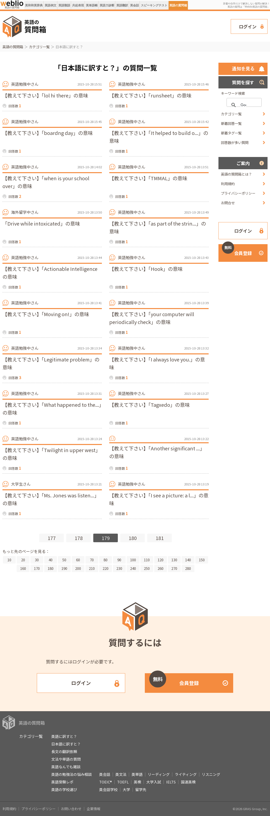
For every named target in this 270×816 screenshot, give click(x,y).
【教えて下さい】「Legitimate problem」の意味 (50, 363)
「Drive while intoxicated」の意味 (41, 223)
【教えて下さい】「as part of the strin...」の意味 (157, 227)
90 (119, 559)
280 (188, 568)
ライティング (186, 774)
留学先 (140, 789)
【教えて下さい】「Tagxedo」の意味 (149, 404)
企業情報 (93, 808)
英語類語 (64, 5)
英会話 (134, 5)
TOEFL (123, 781)
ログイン (247, 26)
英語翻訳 (122, 5)
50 (64, 559)
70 (92, 559)
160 (23, 568)
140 (188, 559)
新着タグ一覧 (231, 132)
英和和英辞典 (34, 5)
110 (147, 559)
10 (9, 559)
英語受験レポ (62, 781)
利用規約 (228, 183)
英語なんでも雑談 (66, 766)
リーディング (159, 774)
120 (160, 559)
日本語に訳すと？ (66, 743)
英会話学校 (108, 789)
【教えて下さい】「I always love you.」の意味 (157, 363)
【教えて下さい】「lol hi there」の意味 (45, 95)
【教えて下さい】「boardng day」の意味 (47, 132)
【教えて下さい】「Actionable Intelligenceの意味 (49, 272)
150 (202, 559)
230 (119, 568)
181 (160, 537)
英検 (137, 781)
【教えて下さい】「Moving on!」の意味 (45, 314)
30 (37, 559)
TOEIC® (105, 781)
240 (133, 568)
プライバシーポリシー (238, 193)
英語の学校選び (64, 789)
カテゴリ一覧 (39, 46)
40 (51, 559)
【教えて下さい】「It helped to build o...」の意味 (158, 136)
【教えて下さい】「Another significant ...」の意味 (157, 452)
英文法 (120, 774)
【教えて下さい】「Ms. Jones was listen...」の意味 (50, 499)
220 (105, 568)
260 (160, 568)
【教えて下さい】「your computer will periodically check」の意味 (151, 318)
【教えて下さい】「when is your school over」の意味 (45, 182)
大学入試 (153, 781)
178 (79, 537)
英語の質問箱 (178, 5)
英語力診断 (107, 5)
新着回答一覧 (231, 123)
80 (106, 559)
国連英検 (188, 781)
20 (23, 559)
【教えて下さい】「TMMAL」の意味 (148, 178)
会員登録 (237, 250)
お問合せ (228, 202)
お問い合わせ (71, 808)
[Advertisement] (141, 26)
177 (52, 537)
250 (147, 568)
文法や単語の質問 (66, 759)
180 (133, 537)
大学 (126, 789)
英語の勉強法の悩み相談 (71, 774)
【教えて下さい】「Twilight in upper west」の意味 (51, 453)
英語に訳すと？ (64, 736)
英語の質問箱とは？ (236, 174)
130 (174, 559)
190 (64, 568)
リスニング (211, 774)
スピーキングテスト (154, 5)
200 (78, 568)
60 (78, 559)
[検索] (243, 105)
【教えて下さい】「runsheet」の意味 (150, 95)
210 (92, 568)
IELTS (171, 781)
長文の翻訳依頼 (64, 751)
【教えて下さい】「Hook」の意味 (146, 268)
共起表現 (78, 5)
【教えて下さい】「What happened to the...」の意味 (51, 408)
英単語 (137, 774)
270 (174, 568)
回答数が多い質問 (234, 142)
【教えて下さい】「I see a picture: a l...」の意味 (158, 499)
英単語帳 (92, 5)
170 (37, 568)
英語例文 (50, 5)
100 (133, 559)
